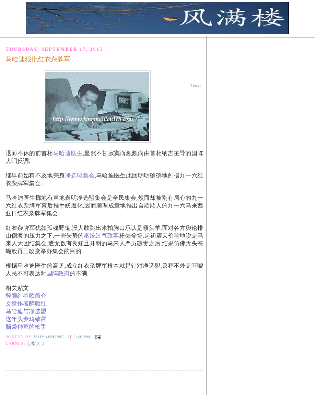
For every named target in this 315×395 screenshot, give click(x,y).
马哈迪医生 (68, 153)
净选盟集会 (80, 175)
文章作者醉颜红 (26, 303)
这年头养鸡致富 (26, 319)
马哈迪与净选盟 (26, 311)
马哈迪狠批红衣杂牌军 (38, 59)
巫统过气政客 (101, 235)
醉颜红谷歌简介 (26, 296)
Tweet (196, 85)
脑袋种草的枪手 (26, 327)
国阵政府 (58, 273)
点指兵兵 (36, 343)
